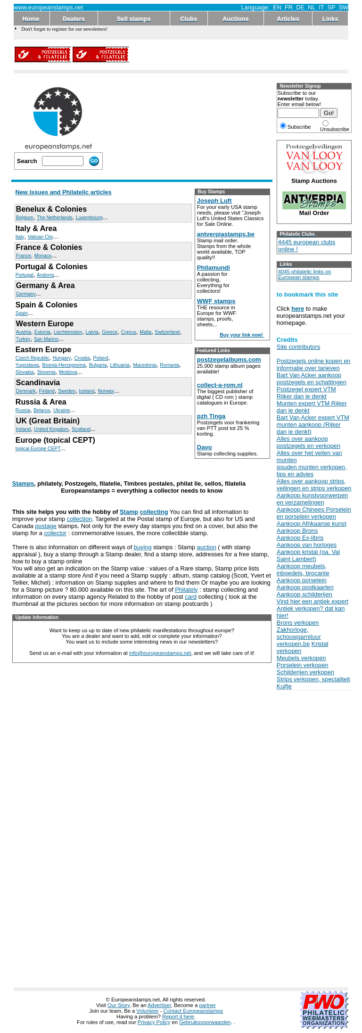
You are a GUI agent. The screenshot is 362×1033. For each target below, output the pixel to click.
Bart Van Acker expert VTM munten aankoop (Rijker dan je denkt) (313, 424)
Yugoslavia (27, 365)
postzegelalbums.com (229, 359)
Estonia (42, 332)
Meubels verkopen (301, 657)
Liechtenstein (68, 332)
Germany (26, 294)
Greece (110, 332)
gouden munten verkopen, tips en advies (312, 470)
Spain (22, 313)
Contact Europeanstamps (193, 1011)
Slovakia (25, 372)
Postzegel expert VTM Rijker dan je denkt (306, 393)
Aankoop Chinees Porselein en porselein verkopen (314, 513)
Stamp (129, 511)
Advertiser (159, 1005)
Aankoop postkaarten (305, 587)
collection (79, 518)
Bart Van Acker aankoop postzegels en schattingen (311, 379)
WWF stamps (216, 301)
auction (206, 547)
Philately (186, 589)
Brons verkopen (298, 622)
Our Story (118, 1005)
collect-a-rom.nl (220, 384)
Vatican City (40, 237)
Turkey (23, 339)
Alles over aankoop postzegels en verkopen (308, 442)
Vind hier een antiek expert (312, 601)
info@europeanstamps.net (160, 653)
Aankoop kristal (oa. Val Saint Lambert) (308, 555)
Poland (100, 358)
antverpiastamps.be (226, 234)
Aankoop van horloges (307, 544)
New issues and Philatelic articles (63, 192)
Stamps (23, 483)
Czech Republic (32, 358)
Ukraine (61, 410)
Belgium (24, 217)
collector (55, 533)
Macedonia (144, 365)
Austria (23, 332)
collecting (154, 511)
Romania (169, 365)
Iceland (86, 391)
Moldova (68, 372)
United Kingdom (51, 429)
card (191, 596)
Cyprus (128, 332)
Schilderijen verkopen (305, 672)
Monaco (42, 255)
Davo (204, 447)
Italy (20, 237)
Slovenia (46, 372)
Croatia (82, 358)
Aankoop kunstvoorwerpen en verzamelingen (312, 499)
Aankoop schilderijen (304, 594)
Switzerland (167, 332)
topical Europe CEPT (38, 448)
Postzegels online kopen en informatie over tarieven (314, 364)
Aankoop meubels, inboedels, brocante (303, 569)
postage (46, 525)
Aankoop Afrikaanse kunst (311, 523)
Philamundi (213, 267)
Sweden (66, 391)
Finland (47, 391)
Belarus (41, 410)
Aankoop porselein (302, 580)
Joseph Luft (214, 200)
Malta (145, 332)
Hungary (62, 358)
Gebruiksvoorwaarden (204, 1022)
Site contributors (298, 346)
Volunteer (147, 1011)
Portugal (24, 275)
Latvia (92, 332)
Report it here (178, 1016)
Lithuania (120, 365)
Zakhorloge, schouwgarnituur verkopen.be (299, 636)
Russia (23, 410)
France (23, 255)
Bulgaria (98, 365)
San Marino (46, 339)
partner (207, 1005)
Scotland (81, 429)
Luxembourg (89, 217)
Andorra (45, 275)
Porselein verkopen (303, 665)
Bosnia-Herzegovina (63, 365)
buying (143, 547)
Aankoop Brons (297, 530)
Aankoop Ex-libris (300, 537)
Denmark (26, 391)
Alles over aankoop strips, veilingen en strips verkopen (314, 485)
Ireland (23, 429)
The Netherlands (55, 217)
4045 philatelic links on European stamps (304, 274)
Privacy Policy (154, 1022)
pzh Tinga (211, 416)
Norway (106, 391)
